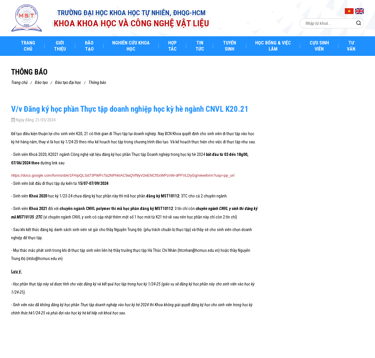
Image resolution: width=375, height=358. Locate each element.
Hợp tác (172, 46)
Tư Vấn (351, 46)
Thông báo (97, 82)
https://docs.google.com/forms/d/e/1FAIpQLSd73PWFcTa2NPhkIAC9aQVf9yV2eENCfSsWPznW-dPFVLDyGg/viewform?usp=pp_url (122, 175)
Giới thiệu (60, 46)
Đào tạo (89, 46)
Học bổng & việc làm (273, 46)
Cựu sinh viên (319, 46)
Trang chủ (28, 46)
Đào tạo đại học (68, 82)
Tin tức (199, 46)
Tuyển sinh (229, 46)
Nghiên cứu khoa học (131, 46)
